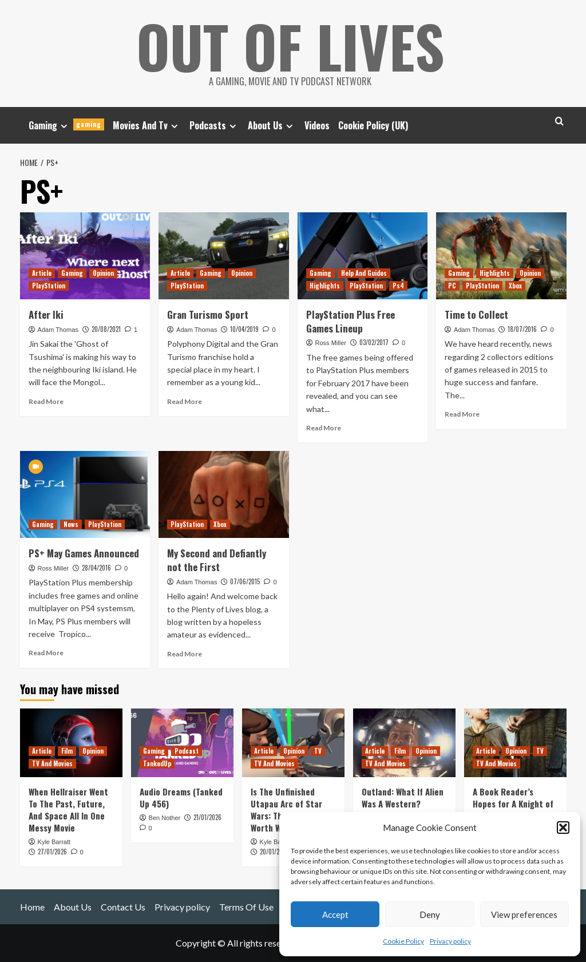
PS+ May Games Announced (84, 553)
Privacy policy (450, 941)
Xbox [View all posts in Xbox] (515, 285)
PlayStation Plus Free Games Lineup (350, 321)
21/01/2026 (207, 817)
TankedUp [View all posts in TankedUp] (157, 763)
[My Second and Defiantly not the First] (224, 494)
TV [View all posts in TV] (318, 750)
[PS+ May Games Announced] (85, 494)
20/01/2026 (274, 851)
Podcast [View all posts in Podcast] (187, 750)
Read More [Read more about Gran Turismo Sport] (184, 401)
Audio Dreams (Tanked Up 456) (181, 797)
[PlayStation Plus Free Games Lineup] (363, 255)
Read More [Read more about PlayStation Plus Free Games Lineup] (323, 427)
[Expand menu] (63, 126)
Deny (429, 914)
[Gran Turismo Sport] (224, 255)
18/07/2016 (522, 329)
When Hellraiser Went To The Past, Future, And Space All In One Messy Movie (68, 809)
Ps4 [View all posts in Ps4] (398, 285)
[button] (563, 827)
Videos (317, 125)
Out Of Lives (290, 45)
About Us (272, 125)
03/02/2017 (374, 342)
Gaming (66, 125)
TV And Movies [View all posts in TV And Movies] (52, 763)
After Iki (46, 314)
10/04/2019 (244, 329)
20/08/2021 (106, 329)
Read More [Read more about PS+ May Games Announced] (46, 652)
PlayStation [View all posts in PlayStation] (48, 285)
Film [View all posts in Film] (67, 750)
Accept (335, 914)
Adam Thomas (58, 329)
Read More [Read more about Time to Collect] (462, 414)
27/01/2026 (52, 851)
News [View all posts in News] (71, 524)
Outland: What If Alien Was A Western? (403, 797)
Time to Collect (476, 314)
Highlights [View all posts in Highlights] (325, 285)
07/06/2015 (245, 581)
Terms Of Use (246, 906)
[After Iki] (85, 255)
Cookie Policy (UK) (373, 125)
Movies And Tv (147, 125)
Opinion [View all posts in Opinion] (103, 273)
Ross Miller (330, 342)
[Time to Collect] (501, 255)
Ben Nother (165, 817)
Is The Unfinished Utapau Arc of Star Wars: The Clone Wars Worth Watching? (290, 809)
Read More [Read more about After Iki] (46, 401)
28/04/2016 (96, 567)
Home (32, 906)
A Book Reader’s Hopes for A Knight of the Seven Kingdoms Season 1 (513, 809)
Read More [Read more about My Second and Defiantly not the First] (184, 654)
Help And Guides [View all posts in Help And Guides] (364, 273)
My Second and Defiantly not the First (216, 560)
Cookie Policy (403, 941)
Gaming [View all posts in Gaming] (72, 273)
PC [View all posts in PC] (452, 285)
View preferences (524, 914)
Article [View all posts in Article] (42, 273)
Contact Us (123, 906)
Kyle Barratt (54, 841)
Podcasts (214, 125)
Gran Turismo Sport (207, 314)
